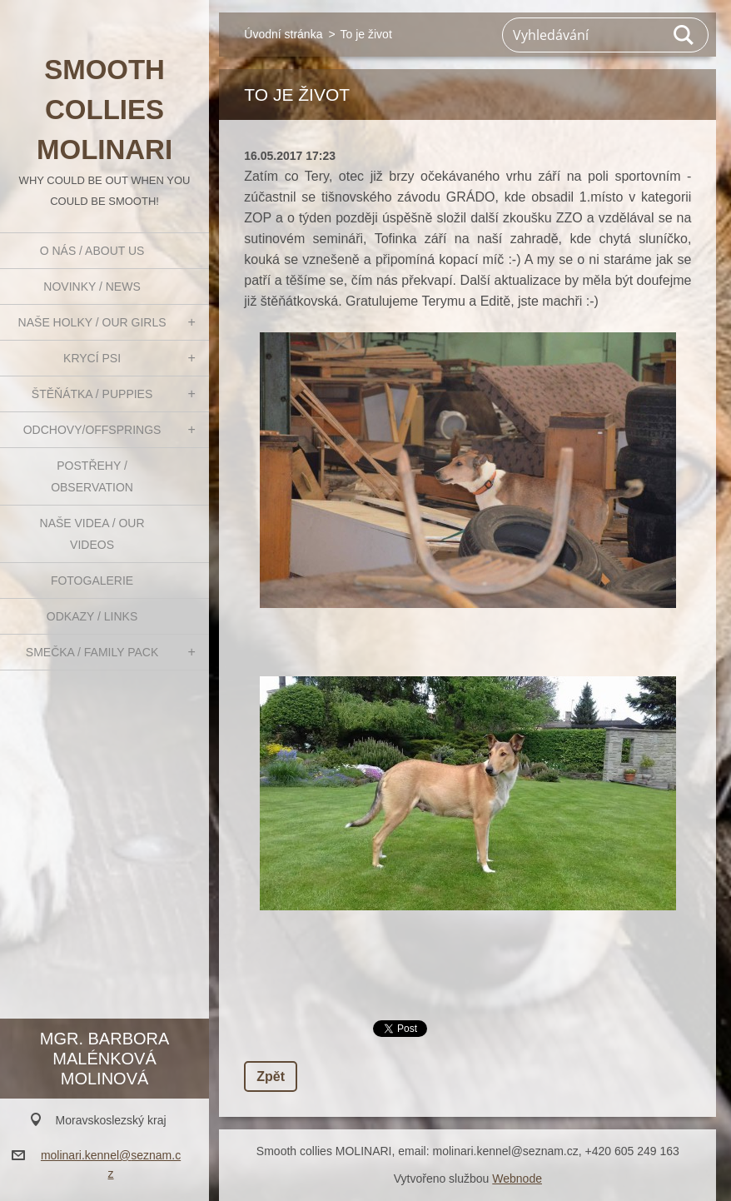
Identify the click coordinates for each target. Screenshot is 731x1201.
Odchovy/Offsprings (92, 429)
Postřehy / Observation (92, 476)
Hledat (684, 34)
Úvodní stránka (283, 34)
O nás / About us (92, 250)
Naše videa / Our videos (92, 533)
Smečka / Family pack (92, 652)
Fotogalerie (92, 580)
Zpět (270, 1076)
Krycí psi (92, 358)
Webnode (517, 1178)
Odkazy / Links (92, 616)
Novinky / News (91, 286)
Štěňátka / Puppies (92, 394)
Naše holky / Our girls (92, 322)
